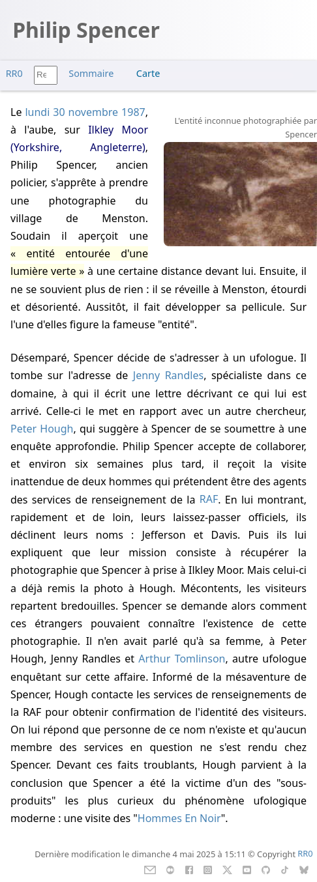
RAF (209, 499)
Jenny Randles (168, 375)
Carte (148, 73)
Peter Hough (41, 428)
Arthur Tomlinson (181, 658)
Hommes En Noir (179, 818)
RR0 (14, 73)
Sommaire (90, 73)
